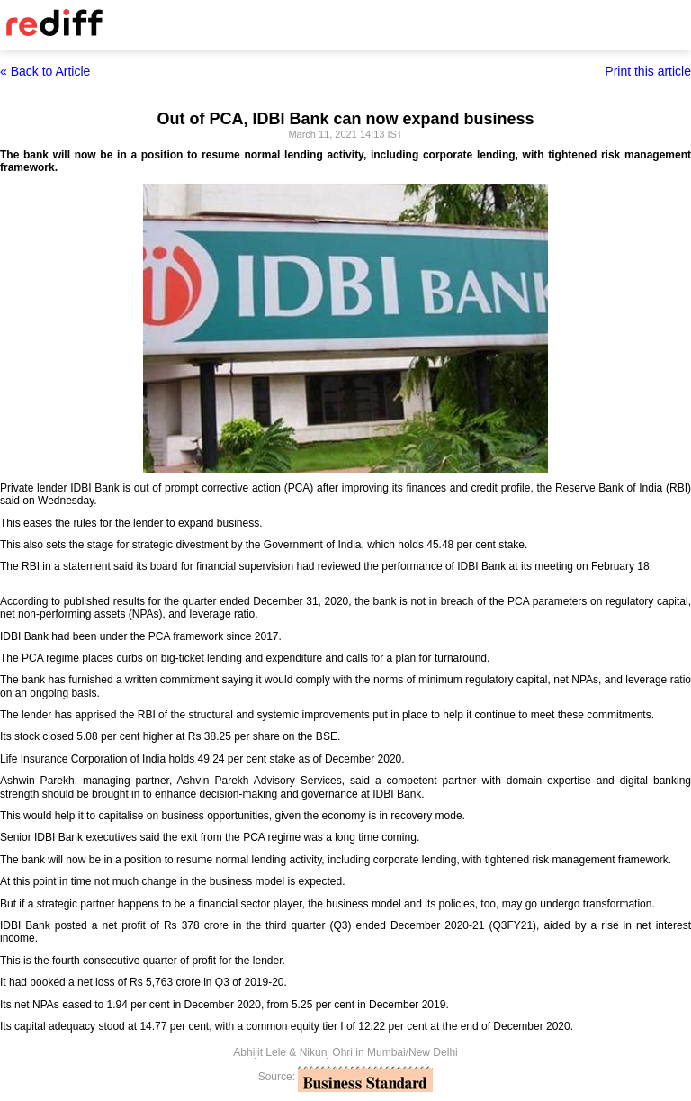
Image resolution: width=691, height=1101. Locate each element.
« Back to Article (45, 71)
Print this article (648, 71)
